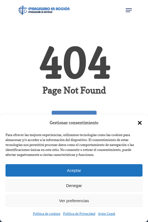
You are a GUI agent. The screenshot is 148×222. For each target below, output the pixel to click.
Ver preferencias (74, 200)
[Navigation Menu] (129, 10)
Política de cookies (46, 214)
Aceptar (74, 170)
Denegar (74, 185)
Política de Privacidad (79, 214)
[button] (139, 123)
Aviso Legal (106, 214)
